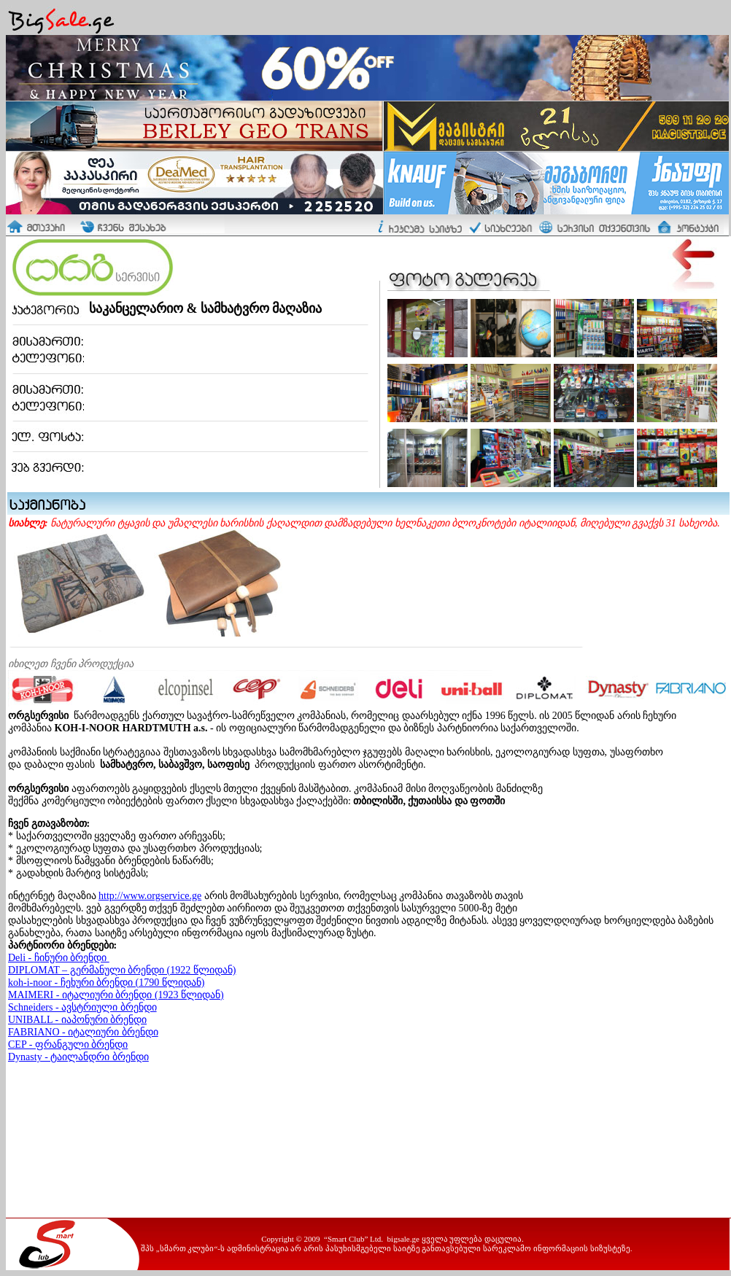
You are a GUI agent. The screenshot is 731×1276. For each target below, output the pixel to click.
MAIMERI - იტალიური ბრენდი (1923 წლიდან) (116, 994)
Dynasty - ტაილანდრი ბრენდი (78, 1056)
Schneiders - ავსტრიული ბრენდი (82, 1007)
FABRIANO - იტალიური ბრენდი (83, 1032)
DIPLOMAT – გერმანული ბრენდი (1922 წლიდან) (122, 970)
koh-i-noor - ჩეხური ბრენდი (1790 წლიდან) (106, 982)
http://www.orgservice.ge (149, 895)
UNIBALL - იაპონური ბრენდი (77, 1019)
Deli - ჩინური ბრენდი (58, 957)
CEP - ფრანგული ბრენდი (68, 1044)
